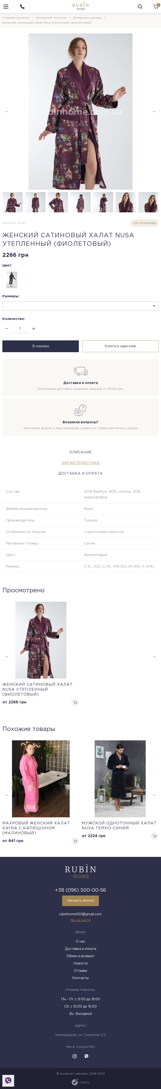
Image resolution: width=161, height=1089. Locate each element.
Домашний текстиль (51, 17)
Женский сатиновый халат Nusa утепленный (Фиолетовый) (37, 689)
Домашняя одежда (87, 17)
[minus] (6, 329)
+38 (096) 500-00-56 (80, 890)
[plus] (33, 329)
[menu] (5, 6)
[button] (154, 111)
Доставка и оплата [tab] (80, 473)
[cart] (156, 6)
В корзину (40, 346)
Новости (80, 963)
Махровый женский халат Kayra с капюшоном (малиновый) (36, 828)
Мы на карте (80, 920)
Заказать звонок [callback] (80, 900)
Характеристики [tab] (81, 463)
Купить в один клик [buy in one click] (120, 346)
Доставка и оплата (80, 949)
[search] (140, 6)
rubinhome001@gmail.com (80, 914)
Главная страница (15, 17)
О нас (80, 941)
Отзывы (80, 970)
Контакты (80, 978)
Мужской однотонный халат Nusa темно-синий (119, 826)
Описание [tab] (80, 452)
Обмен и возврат (80, 956)
